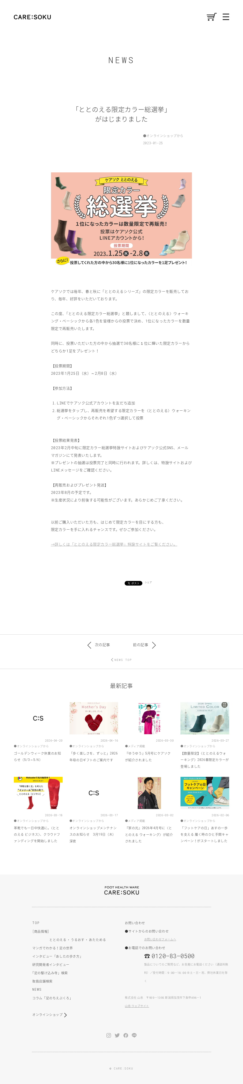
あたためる (97, 939)
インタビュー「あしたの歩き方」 (57, 956)
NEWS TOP (123, 660)
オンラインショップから (164, 135)
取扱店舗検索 (42, 981)
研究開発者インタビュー (50, 964)
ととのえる (57, 939)
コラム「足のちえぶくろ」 (52, 998)
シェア (148, 582)
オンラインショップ (47, 1014)
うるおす (77, 939)
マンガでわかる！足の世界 (52, 948)
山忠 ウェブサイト (137, 1006)
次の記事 (98, 644)
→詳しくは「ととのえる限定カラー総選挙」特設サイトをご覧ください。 (114, 544)
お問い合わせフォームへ (160, 939)
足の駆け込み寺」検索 (50, 972)
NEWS (37, 989)
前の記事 (144, 644)
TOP (36, 923)
